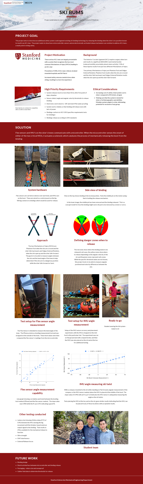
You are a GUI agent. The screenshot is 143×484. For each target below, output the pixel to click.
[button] (140, 2)
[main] (71, 15)
